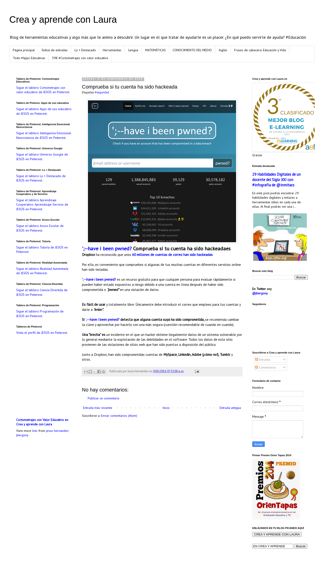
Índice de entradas (55, 50)
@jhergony (260, 293)
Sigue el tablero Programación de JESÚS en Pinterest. (40, 313)
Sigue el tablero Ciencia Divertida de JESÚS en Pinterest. (42, 292)
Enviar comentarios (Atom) (119, 416)
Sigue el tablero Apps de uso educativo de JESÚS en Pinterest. (44, 111)
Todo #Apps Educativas (29, 58)
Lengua (133, 50)
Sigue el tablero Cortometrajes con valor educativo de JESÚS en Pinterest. (43, 90)
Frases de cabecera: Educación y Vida (260, 50)
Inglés (223, 50)
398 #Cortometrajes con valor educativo (80, 58)
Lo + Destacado (85, 50)
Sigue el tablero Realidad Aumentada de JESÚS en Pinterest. (42, 271)
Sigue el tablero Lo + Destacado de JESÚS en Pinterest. (41, 178)
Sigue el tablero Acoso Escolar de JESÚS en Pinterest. (40, 228)
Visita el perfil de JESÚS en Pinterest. (42, 333)
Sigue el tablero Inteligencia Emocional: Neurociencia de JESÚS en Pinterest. (43, 135)
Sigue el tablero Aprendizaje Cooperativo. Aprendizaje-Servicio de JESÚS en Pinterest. (42, 204)
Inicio (166, 408)
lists (34, 431)
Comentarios (265, 367)
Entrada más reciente (97, 408)
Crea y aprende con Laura (63, 19)
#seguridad (102, 92)
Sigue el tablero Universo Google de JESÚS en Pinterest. (42, 156)
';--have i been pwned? (107, 248)
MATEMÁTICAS (155, 50)
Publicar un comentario (103, 398)
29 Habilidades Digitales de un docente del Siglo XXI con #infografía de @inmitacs (276, 180)
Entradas (263, 359)
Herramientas (112, 50)
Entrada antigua (230, 408)
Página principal (24, 50)
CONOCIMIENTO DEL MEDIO (192, 50)
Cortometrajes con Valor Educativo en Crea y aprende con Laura (42, 422)
